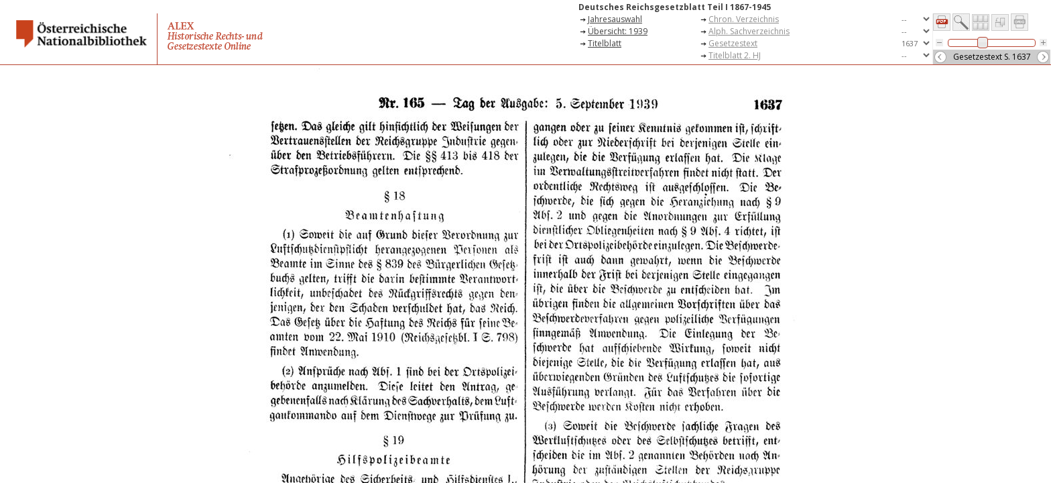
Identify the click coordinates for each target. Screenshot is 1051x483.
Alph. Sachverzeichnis (749, 31)
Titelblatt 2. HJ (734, 55)
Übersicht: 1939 (617, 31)
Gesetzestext (732, 43)
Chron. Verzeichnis (743, 19)
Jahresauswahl (615, 19)
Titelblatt (604, 43)
